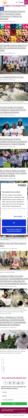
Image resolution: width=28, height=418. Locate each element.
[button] (2, 9)
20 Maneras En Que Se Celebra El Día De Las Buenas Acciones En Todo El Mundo (13, 141)
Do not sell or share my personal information (14, 230)
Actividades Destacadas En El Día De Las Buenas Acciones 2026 (13, 48)
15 (3, 370)
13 (3, 367)
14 (3, 368)
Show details (18, 216)
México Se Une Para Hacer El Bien (13, 244)
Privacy (5, 415)
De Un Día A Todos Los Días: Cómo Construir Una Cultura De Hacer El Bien (13, 173)
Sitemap (15, 415)
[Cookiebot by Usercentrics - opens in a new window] (20, 185)
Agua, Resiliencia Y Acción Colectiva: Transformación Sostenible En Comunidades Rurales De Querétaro (13, 321)
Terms (10, 415)
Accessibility (21, 415)
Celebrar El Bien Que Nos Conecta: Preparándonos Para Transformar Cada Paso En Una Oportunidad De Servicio (14, 279)
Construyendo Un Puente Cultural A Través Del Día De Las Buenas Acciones (13, 110)
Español (21, 2)
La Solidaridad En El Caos (12, 76)
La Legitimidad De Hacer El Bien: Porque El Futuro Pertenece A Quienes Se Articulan (12, 15)
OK (14, 223)
